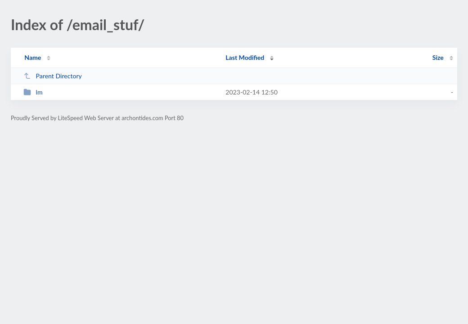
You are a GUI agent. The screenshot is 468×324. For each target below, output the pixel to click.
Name (32, 57)
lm (32, 92)
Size (438, 57)
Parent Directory (52, 76)
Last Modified (244, 57)
